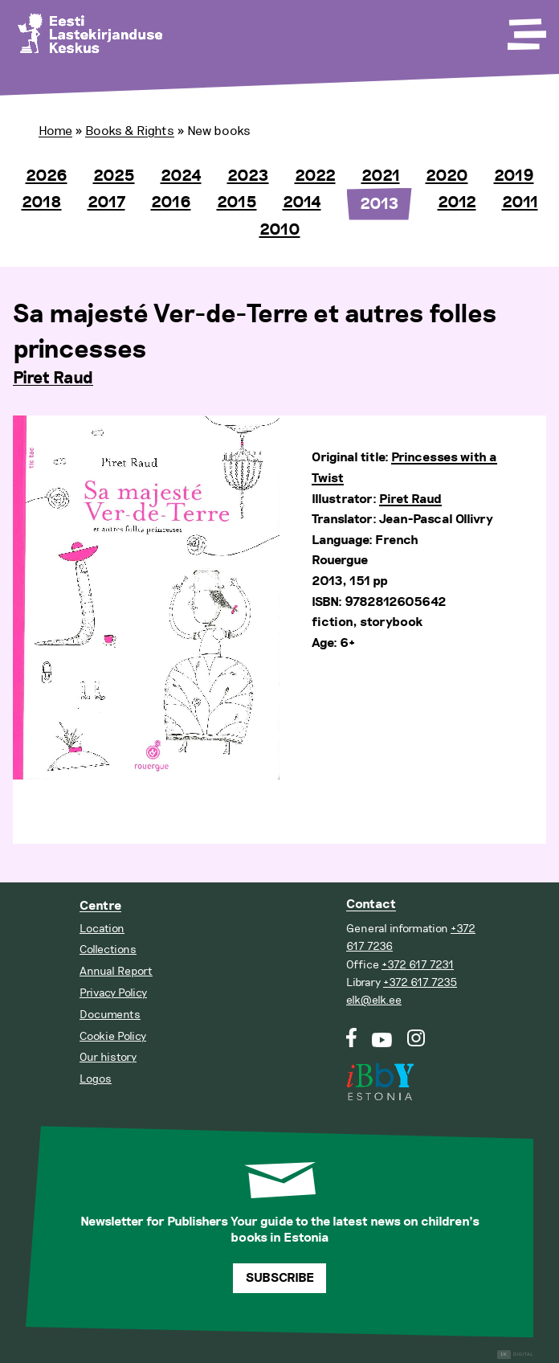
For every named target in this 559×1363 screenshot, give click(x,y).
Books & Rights (129, 131)
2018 (42, 202)
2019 (514, 176)
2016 (171, 202)
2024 (181, 176)
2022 (315, 176)
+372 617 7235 (420, 982)
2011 (520, 202)
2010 (279, 229)
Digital (515, 1354)
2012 (457, 202)
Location (102, 928)
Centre (100, 906)
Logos (96, 1079)
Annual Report (116, 971)
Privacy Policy (113, 993)
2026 (46, 176)
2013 (379, 204)
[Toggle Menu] (525, 29)
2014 (302, 202)
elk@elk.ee (374, 1000)
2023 (248, 176)
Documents (110, 1014)
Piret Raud (53, 378)
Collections (108, 949)
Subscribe (280, 1278)
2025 (114, 176)
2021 (380, 176)
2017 (106, 202)
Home (55, 131)
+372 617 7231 (418, 965)
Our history (108, 1057)
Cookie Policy (113, 1036)
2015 (237, 202)
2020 (447, 176)
